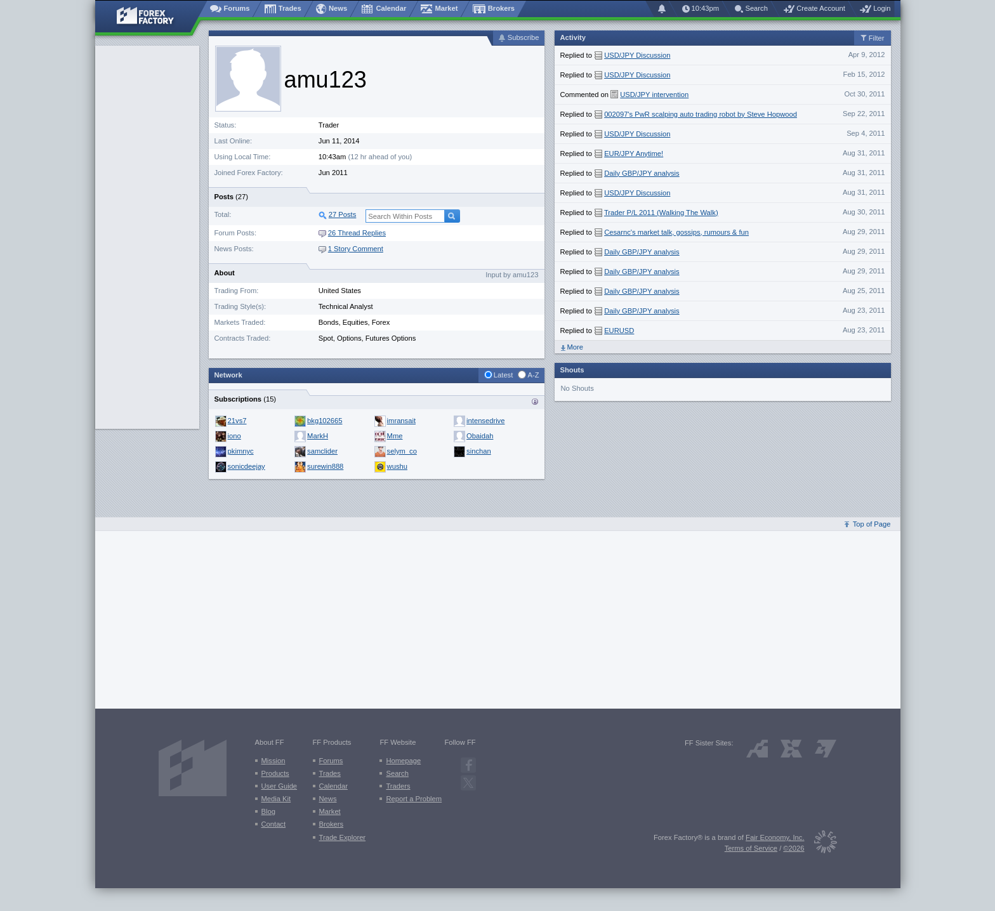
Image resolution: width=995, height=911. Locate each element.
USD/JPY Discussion (637, 55)
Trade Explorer (342, 837)
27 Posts (343, 214)
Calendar (333, 786)
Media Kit (276, 799)
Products (275, 773)
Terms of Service (751, 848)
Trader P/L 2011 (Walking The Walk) (661, 212)
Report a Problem (414, 799)
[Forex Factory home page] (151, 16)
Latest (503, 375)
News (328, 799)
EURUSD (619, 330)
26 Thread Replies (352, 233)
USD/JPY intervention (654, 94)
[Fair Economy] (821, 844)
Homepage (403, 760)
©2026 (793, 848)
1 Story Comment (351, 249)
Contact (273, 824)
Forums (331, 760)
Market (330, 811)
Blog (268, 811)
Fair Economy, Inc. (775, 837)
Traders (398, 786)
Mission (273, 760)
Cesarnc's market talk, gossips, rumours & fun (676, 232)
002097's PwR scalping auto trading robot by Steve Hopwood (700, 114)
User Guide (279, 786)
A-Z (533, 375)
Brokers (331, 824)
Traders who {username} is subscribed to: (535, 401)
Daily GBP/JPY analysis (642, 173)
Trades (330, 773)
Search (397, 773)
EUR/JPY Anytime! (633, 153)
